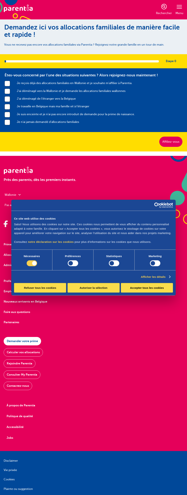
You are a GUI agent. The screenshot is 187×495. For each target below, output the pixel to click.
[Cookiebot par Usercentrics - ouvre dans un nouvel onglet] (157, 205)
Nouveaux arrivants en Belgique (25, 301)
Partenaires (11, 322)
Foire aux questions (17, 312)
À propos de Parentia (21, 405)
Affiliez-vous (170, 141)
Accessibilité (15, 427)
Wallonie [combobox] (13, 194)
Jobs (10, 438)
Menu (179, 10)
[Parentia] (18, 9)
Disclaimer (11, 460)
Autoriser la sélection (94, 287)
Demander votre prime (22, 341)
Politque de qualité (20, 416)
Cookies (9, 479)
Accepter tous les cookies (147, 287)
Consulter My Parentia (22, 374)
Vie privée (10, 470)
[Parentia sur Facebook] (6, 223)
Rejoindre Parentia (19, 363)
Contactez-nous (18, 386)
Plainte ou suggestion (18, 489)
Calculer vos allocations (23, 352)
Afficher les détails (153, 276)
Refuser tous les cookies (40, 287)
